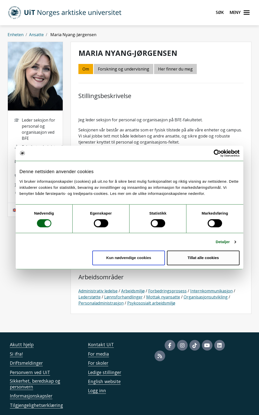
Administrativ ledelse (98, 291)
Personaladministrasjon (101, 303)
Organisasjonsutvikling (206, 297)
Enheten (16, 34)
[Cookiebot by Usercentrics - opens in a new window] (217, 153)
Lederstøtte (89, 297)
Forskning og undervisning (123, 69)
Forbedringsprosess (167, 291)
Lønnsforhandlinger (123, 297)
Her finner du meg (175, 69)
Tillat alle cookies (203, 258)
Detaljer (223, 242)
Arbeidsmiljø (133, 291)
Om (85, 69)
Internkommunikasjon (211, 291)
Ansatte (36, 34)
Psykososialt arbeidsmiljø (151, 303)
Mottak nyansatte (163, 297)
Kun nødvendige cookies (128, 258)
